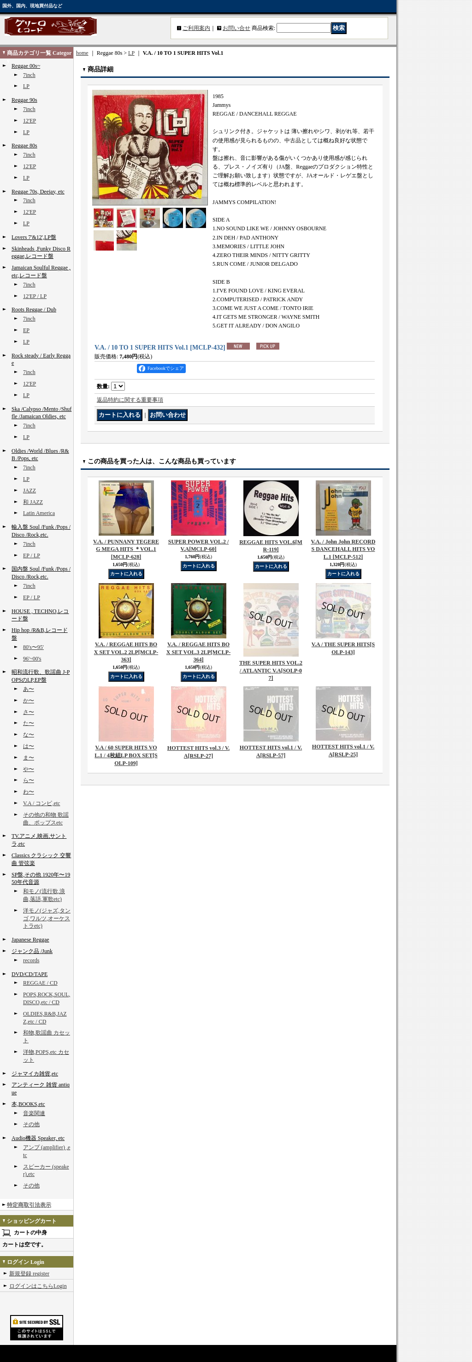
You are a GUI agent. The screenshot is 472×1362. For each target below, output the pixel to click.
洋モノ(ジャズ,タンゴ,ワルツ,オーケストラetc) (47, 918)
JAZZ (29, 490)
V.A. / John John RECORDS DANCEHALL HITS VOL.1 (343, 549)
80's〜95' (33, 647)
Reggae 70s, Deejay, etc (38, 191)
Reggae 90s (24, 100)
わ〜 (28, 792)
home (82, 53)
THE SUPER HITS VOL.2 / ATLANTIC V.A (270, 671)
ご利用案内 (196, 28)
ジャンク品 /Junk (32, 951)
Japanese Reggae (30, 939)
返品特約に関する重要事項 (130, 400)
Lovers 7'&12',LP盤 (34, 237)
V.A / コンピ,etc (41, 803)
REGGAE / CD (40, 983)
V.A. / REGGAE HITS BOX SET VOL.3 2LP (198, 652)
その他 (31, 1124)
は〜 (28, 746)
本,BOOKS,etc (28, 1104)
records (31, 960)
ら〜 (28, 780)
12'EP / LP (35, 296)
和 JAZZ (33, 502)
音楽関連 (34, 1113)
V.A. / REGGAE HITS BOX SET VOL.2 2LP (126, 652)
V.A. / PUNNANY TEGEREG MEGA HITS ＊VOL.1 (126, 549)
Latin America (39, 513)
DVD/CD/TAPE (29, 974)
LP (26, 86)
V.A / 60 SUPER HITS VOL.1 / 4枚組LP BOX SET (125, 755)
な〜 (28, 734)
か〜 (28, 700)
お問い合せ (236, 28)
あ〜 (28, 689)
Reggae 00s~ (26, 66)
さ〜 (28, 712)
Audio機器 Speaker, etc (38, 1138)
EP (26, 330)
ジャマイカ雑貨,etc (35, 1073)
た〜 (28, 723)
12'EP (29, 120)
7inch (29, 75)
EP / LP (31, 555)
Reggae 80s (24, 145)
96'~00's (32, 658)
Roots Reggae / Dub (34, 309)
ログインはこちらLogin (38, 1286)
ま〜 (28, 757)
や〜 (28, 769)
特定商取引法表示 (29, 1205)
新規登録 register (29, 1273)
